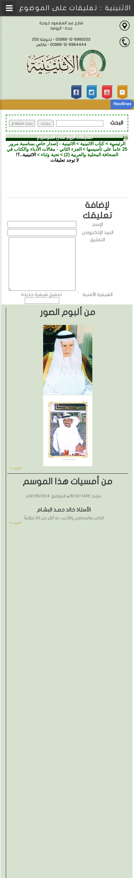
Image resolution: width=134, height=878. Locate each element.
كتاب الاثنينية (92, 143)
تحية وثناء (50, 154)
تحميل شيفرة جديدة (41, 294)
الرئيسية (117, 143)
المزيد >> (15, 468)
